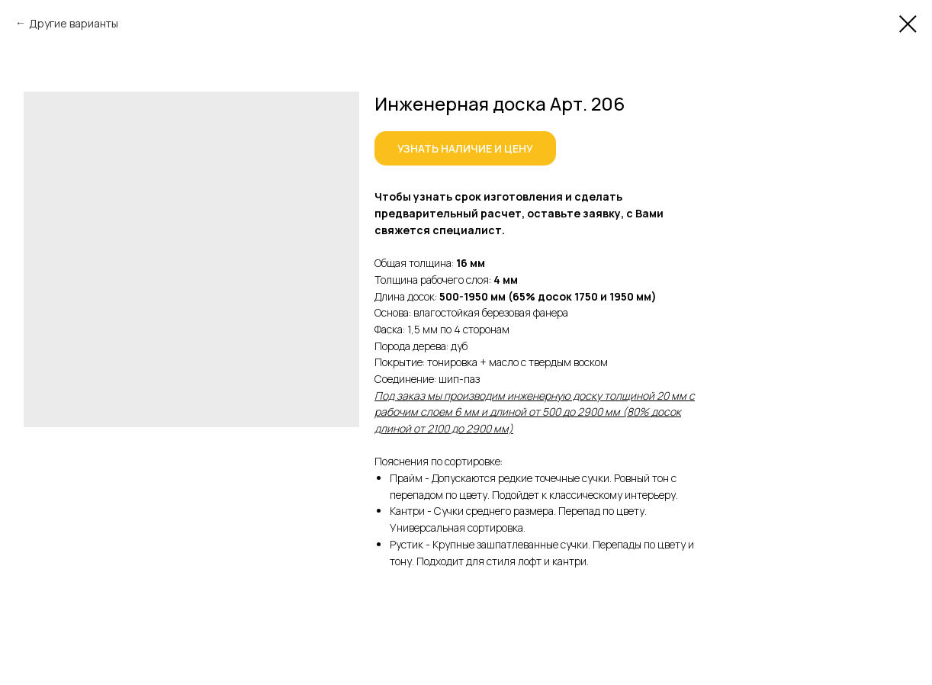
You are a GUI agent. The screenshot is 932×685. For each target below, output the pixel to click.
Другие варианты (73, 23)
